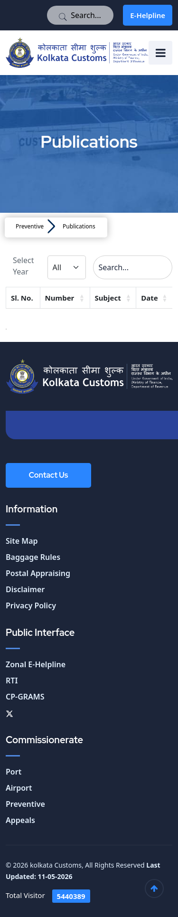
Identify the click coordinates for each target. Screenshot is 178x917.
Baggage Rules (33, 557)
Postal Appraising (38, 573)
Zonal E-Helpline (36, 664)
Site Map (22, 541)
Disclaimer (25, 589)
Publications (79, 226)
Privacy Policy (31, 605)
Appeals (20, 820)
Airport (19, 788)
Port (13, 771)
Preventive (30, 226)
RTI (12, 680)
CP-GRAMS (25, 696)
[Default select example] (66, 267)
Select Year (23, 266)
